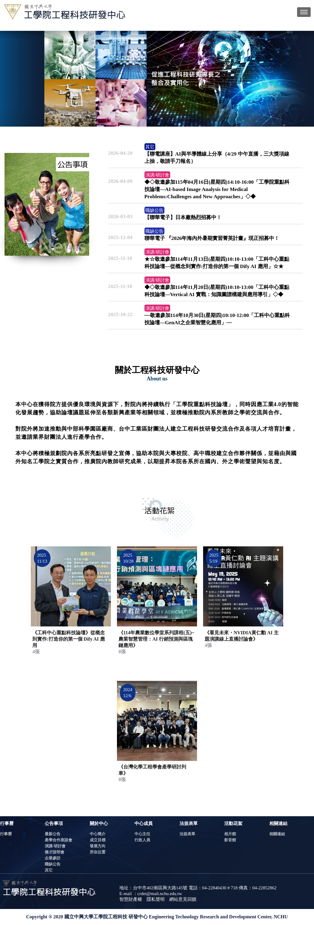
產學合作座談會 (58, 840)
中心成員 (143, 823)
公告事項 (54, 823)
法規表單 (189, 823)
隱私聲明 (156, 899)
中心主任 (142, 834)
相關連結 (278, 823)
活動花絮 (233, 823)
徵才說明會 (54, 852)
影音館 (230, 840)
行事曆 (7, 823)
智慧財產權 (130, 899)
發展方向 (97, 846)
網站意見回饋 (182, 899)
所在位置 (97, 852)
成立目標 (97, 840)
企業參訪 (52, 858)
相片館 (230, 834)
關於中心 (99, 823)
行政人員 (142, 840)
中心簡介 (97, 834)
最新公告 (52, 834)
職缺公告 (52, 864)
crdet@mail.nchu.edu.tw (160, 893)
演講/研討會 (55, 846)
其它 (49, 870)
